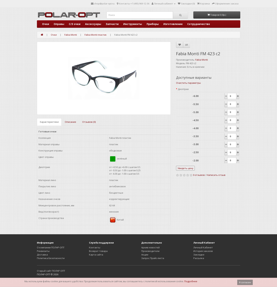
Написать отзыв (216, 175)
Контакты (94, 247)
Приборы (153, 24)
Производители (150, 251)
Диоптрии (183, 89)
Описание (70, 121)
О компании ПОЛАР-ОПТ (50, 247)
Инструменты (132, 24)
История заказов (203, 251)
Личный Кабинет (203, 247)
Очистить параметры (188, 82)
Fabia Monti (201, 59)
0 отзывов (199, 175)
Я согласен (245, 282)
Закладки (198, 254)
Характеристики (49, 121)
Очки (45, 24)
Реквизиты (43, 251)
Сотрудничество (198, 24)
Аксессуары (93, 24)
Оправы (59, 24)
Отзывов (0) (89, 121)
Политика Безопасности (51, 258)
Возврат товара (98, 251)
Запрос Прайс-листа (152, 258)
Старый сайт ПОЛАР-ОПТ (51, 270)
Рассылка (198, 258)
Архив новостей (150, 247)
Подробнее (190, 281)
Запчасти (112, 24)
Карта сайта (96, 254)
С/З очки (74, 24)
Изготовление (173, 24)
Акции (144, 254)
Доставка (42, 254)
